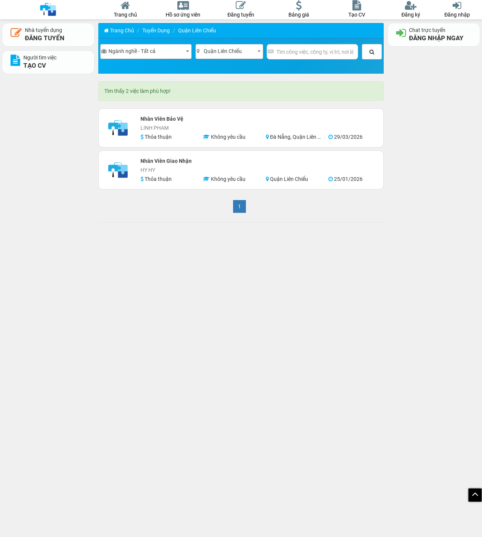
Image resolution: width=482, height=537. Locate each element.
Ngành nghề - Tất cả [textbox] (132, 51)
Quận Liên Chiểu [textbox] (223, 51)
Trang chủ (119, 30)
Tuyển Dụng (156, 30)
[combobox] (146, 51)
